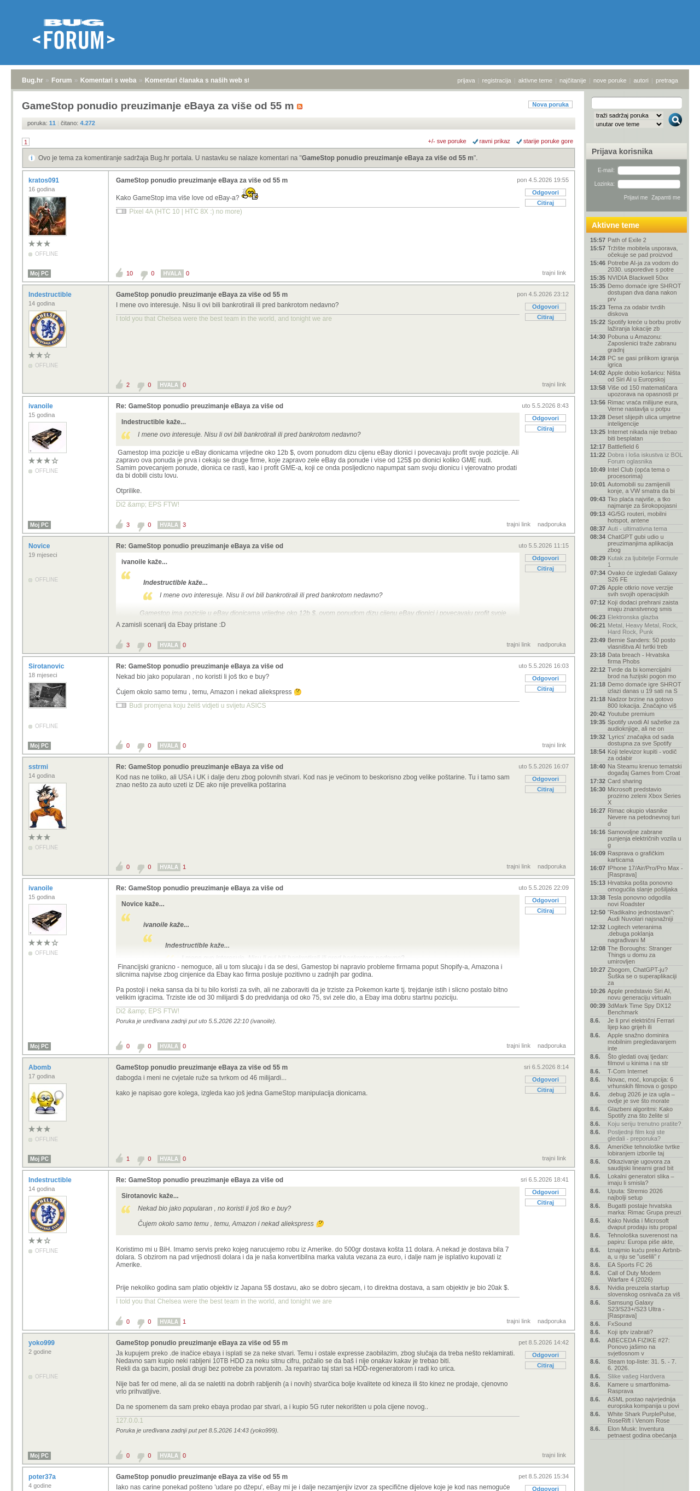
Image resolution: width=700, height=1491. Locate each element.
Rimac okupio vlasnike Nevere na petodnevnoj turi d (644, 817)
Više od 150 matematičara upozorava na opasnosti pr (643, 390)
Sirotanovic (47, 666)
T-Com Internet (628, 1071)
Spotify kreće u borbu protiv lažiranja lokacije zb (644, 325)
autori (641, 80)
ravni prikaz (495, 141)
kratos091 (44, 180)
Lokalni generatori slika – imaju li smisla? (641, 1179)
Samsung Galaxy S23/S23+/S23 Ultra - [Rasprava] (636, 1309)
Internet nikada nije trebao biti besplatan (642, 435)
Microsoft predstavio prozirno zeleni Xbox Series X (644, 796)
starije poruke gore (548, 141)
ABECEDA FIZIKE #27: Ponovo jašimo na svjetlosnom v (639, 1347)
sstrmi (39, 767)
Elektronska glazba (633, 617)
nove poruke (610, 80)
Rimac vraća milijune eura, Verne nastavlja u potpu (643, 405)
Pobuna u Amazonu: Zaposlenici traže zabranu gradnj (642, 343)
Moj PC (39, 274)
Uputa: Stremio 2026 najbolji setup (635, 1194)
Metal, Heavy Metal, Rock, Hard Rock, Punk (643, 628)
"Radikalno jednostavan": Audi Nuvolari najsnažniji (641, 915)
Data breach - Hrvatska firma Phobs (638, 658)
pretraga (667, 80)
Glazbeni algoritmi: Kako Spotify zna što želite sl (640, 1112)
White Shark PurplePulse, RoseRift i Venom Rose (642, 1417)
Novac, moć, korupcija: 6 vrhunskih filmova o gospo (642, 1082)
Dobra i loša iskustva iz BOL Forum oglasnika (645, 458)
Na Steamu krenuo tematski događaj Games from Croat (645, 769)
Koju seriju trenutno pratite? (644, 1123)
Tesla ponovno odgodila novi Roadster (639, 900)
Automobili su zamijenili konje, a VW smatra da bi (641, 487)
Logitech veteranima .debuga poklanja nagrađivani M (635, 933)
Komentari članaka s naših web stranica (207, 80)
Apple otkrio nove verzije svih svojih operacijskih (640, 590)
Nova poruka (550, 104)
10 (129, 273)
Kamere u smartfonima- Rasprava (639, 1387)
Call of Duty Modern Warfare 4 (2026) (634, 1276)
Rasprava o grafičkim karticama (636, 856)
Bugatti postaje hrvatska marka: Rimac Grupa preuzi (644, 1209)
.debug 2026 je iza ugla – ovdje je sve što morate (641, 1097)
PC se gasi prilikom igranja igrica (643, 361)
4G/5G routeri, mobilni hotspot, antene (637, 517)
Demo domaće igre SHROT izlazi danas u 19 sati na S (644, 687)
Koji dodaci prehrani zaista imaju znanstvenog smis (643, 605)
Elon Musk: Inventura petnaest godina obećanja (642, 1432)
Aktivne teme (615, 225)
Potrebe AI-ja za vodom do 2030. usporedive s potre (643, 266)
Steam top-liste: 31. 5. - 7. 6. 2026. (642, 1364)
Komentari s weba (108, 80)
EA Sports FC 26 (630, 1264)
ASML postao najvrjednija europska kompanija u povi (643, 1402)
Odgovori (545, 192)
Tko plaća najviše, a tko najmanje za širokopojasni (642, 502)
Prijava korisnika (622, 151)
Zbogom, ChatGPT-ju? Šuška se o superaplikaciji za (642, 976)
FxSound (620, 1323)
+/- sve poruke (447, 141)
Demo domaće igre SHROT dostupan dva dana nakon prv (644, 292)
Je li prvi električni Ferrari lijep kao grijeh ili (641, 1023)
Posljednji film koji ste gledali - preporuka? (636, 1135)
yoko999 (42, 1343)
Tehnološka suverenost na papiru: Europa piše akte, (643, 1238)
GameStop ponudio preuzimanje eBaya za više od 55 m (388, 158)
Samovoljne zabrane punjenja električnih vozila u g (644, 838)
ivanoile (41, 406)
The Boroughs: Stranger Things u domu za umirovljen (640, 955)
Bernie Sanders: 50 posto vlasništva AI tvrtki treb (641, 643)
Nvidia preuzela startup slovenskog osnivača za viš (644, 1291)
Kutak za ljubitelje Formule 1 (643, 561)
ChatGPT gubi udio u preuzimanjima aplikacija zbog (640, 543)
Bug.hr (32, 80)
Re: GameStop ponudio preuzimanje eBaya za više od (199, 406)
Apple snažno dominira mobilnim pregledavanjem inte (642, 1042)
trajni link (554, 272)
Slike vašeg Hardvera (636, 1376)
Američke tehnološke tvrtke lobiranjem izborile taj (644, 1150)
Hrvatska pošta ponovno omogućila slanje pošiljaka (643, 886)
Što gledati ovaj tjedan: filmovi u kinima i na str (638, 1059)
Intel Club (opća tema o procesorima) (639, 472)
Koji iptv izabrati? (630, 1332)
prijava (466, 80)
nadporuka (552, 524)
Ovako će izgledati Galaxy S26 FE (642, 576)
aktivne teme (535, 80)
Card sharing (625, 781)
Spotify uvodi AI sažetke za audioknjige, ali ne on (643, 725)
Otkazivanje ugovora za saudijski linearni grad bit (640, 1164)
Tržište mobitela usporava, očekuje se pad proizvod (643, 251)
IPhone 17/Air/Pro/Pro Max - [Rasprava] (645, 871)
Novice (40, 546)
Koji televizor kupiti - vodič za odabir (642, 754)
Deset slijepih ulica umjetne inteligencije (644, 420)
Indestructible (50, 294)
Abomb (40, 1067)
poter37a (42, 1477)
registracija (496, 80)
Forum (61, 80)
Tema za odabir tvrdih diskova (636, 310)
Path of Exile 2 (627, 240)
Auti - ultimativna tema (637, 528)
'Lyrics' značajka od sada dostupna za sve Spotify (641, 740)
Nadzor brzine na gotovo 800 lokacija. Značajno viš (642, 702)
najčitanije (572, 80)
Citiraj (545, 202)
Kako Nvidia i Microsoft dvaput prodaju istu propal (642, 1223)
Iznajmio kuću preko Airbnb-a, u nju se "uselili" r (645, 1253)
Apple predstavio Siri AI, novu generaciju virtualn (640, 994)
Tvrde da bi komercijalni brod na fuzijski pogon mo (642, 672)
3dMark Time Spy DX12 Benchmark (639, 1008)
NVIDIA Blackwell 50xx (638, 277)
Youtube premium (631, 714)
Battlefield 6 (623, 446)
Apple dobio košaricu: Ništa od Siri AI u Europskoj (644, 376)
